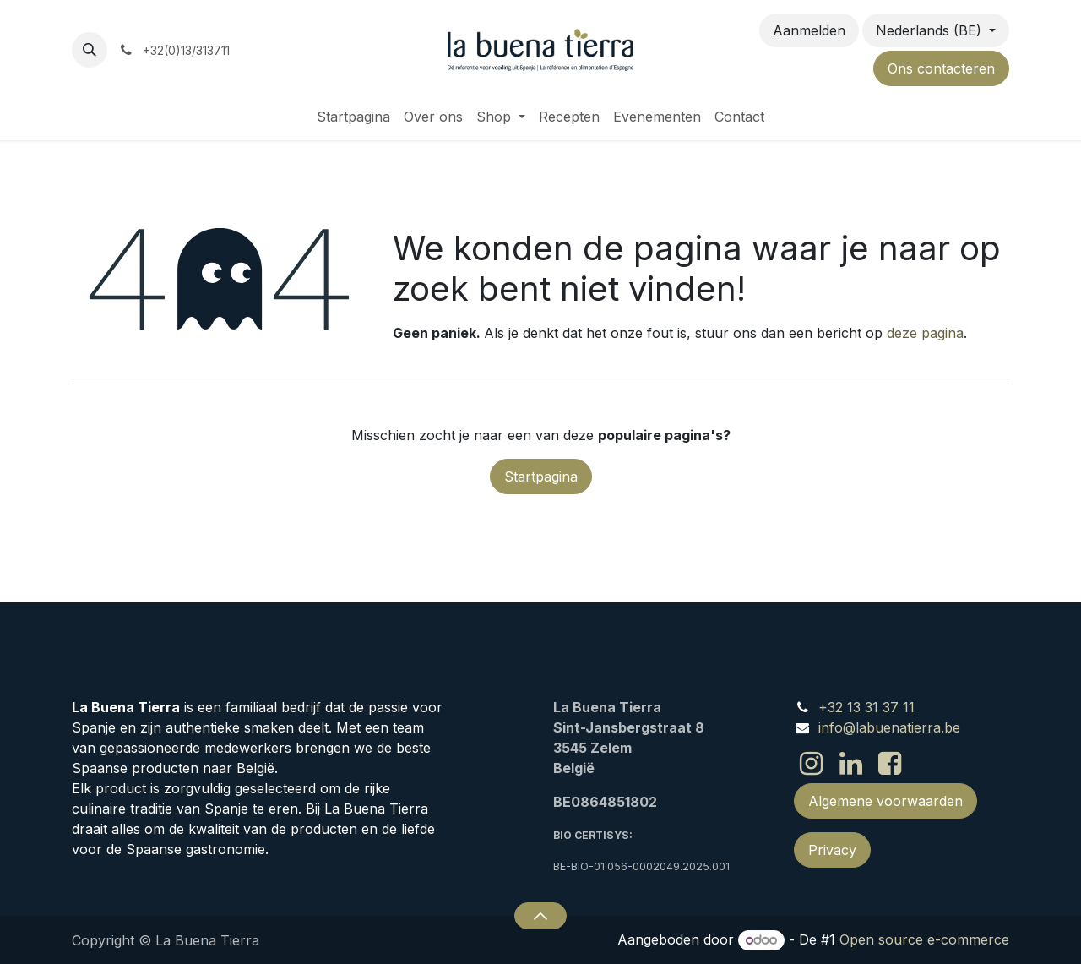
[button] (89, 50)
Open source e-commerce (924, 939)
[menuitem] (353, 116)
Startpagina (541, 476)
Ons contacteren (941, 68)
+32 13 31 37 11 (866, 707)
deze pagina (925, 332)
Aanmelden (809, 30)
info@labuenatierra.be (889, 727)
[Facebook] (889, 764)
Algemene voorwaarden (885, 800)
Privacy (832, 849)
